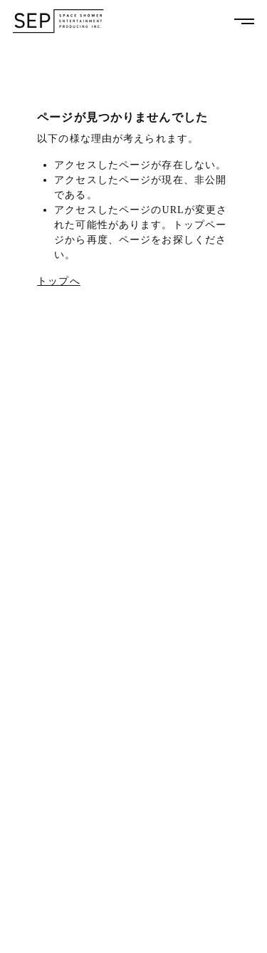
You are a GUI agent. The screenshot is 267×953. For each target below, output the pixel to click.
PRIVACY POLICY (46, 934)
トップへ (58, 281)
